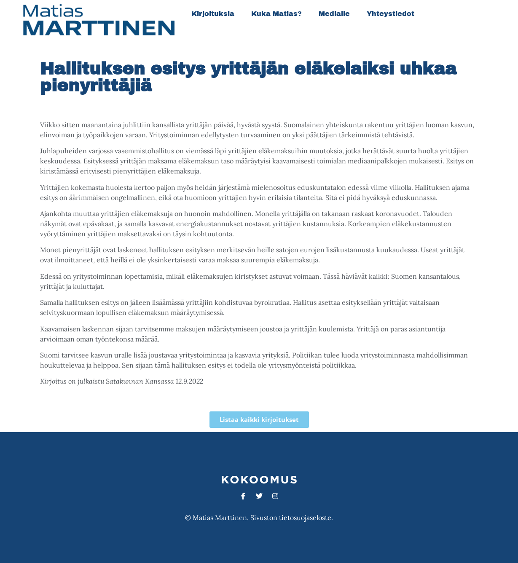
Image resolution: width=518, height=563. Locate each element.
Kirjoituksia (212, 13)
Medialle (334, 13)
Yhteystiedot (390, 13)
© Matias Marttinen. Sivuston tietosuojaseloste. (259, 517)
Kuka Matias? (276, 13)
